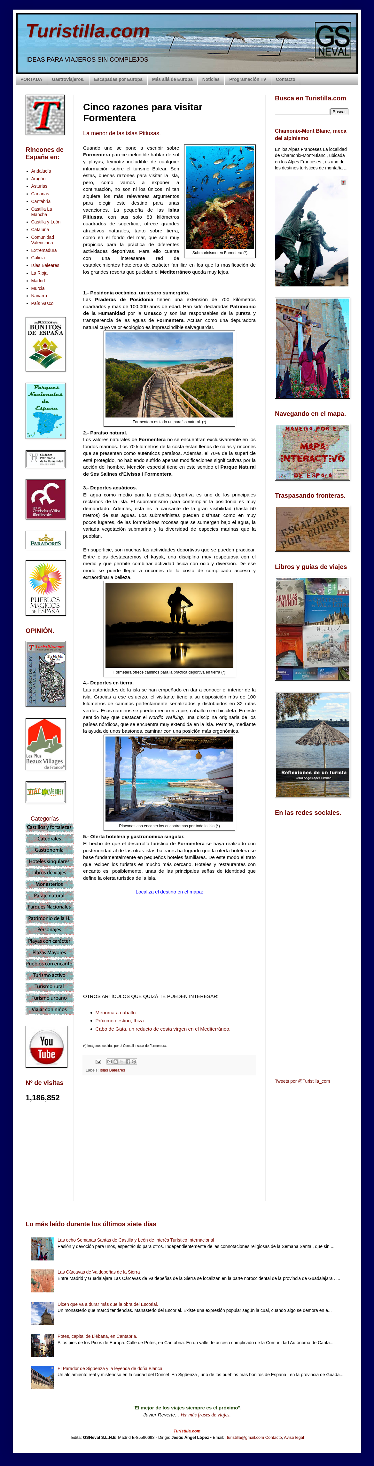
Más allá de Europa (172, 79)
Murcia (38, 288)
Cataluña (40, 229)
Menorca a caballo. (116, 1012)
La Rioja (39, 273)
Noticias (211, 79)
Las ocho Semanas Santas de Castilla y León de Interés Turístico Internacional (136, 1240)
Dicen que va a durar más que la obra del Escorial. (108, 1304)
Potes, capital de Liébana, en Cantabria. (97, 1336)
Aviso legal (294, 1437)
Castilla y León (46, 221)
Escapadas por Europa (118, 79)
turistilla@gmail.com (245, 1437)
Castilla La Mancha (41, 212)
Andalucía (41, 171)
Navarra (39, 295)
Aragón (38, 178)
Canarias (40, 193)
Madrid (38, 280)
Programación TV (247, 79)
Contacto (285, 79)
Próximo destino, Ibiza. (120, 1020)
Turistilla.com (88, 31)
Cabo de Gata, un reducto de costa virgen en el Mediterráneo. (163, 1029)
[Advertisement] (169, 1137)
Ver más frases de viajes (205, 1414)
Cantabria (41, 201)
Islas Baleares (112, 1070)
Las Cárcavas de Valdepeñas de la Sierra (99, 1272)
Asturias (39, 186)
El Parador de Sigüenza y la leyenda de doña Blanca (110, 1368)
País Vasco (42, 303)
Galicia (38, 257)
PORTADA (31, 79)
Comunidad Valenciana (42, 240)
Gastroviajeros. (68, 79)
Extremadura (44, 250)
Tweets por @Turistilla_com (302, 1081)
